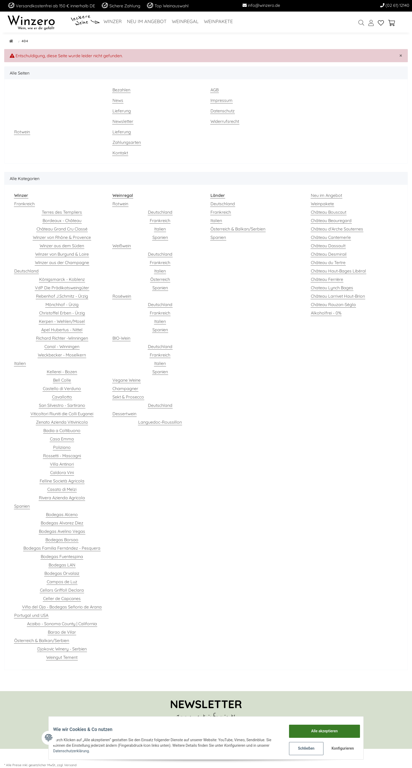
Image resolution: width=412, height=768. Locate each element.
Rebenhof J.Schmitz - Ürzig (62, 296)
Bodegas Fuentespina (62, 556)
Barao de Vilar (62, 632)
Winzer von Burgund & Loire (62, 254)
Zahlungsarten (126, 142)
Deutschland (26, 270)
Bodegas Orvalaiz (61, 573)
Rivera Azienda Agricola (62, 497)
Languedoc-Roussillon (160, 422)
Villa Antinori (62, 464)
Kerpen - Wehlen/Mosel (62, 321)
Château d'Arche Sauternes (337, 229)
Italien (20, 363)
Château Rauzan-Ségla (333, 304)
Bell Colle (62, 380)
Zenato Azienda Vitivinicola (62, 422)
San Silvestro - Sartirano (62, 405)
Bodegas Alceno (62, 514)
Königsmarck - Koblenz (62, 279)
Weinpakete (322, 203)
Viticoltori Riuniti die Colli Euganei (61, 413)
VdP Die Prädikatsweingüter (62, 287)
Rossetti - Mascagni (62, 455)
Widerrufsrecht (224, 121)
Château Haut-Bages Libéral (338, 270)
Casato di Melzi (61, 489)
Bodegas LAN (62, 564)
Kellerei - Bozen (62, 371)
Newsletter (122, 121)
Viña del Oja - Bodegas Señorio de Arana (62, 606)
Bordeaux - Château (62, 220)
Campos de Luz (62, 581)
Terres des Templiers (62, 212)
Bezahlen (121, 89)
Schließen (302, 748)
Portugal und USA (31, 615)
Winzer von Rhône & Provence (62, 237)
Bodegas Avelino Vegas (62, 531)
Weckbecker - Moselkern (62, 354)
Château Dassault (328, 245)
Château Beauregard (331, 220)
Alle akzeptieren (320, 731)
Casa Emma (62, 438)
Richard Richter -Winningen (62, 338)
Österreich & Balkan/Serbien (41, 640)
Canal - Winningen (61, 346)
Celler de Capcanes (62, 598)
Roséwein (121, 296)
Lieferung (121, 110)
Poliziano (62, 447)
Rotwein (22, 131)
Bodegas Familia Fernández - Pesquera (61, 548)
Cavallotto (62, 396)
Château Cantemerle (331, 237)
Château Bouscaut (328, 212)
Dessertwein (124, 413)
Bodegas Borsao (61, 539)
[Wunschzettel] (381, 23)
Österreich (160, 279)
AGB (214, 89)
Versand (70, 765)
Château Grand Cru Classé (62, 229)
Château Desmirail (329, 254)
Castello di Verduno (62, 388)
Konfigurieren (339, 748)
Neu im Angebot (326, 195)
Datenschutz (222, 110)
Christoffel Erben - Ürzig (62, 312)
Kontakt (120, 152)
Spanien (22, 506)
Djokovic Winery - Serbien (62, 648)
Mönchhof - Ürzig (62, 304)
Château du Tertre (328, 262)
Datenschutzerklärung (75, 751)
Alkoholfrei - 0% (326, 312)
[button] (371, 23)
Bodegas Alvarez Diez (62, 522)
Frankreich (24, 203)
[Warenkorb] (393, 23)
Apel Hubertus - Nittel (62, 329)
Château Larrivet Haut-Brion (338, 296)
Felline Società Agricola (62, 480)
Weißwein (121, 245)
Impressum (221, 100)
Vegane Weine (126, 380)
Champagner (125, 388)
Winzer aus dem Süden (62, 245)
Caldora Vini (62, 472)
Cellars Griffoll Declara (62, 590)
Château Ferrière (327, 279)
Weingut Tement (62, 657)
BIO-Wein (121, 338)
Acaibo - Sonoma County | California (62, 623)
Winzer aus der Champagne (62, 262)
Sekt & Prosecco (128, 396)
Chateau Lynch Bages (332, 287)
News (117, 100)
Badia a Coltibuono (61, 430)
